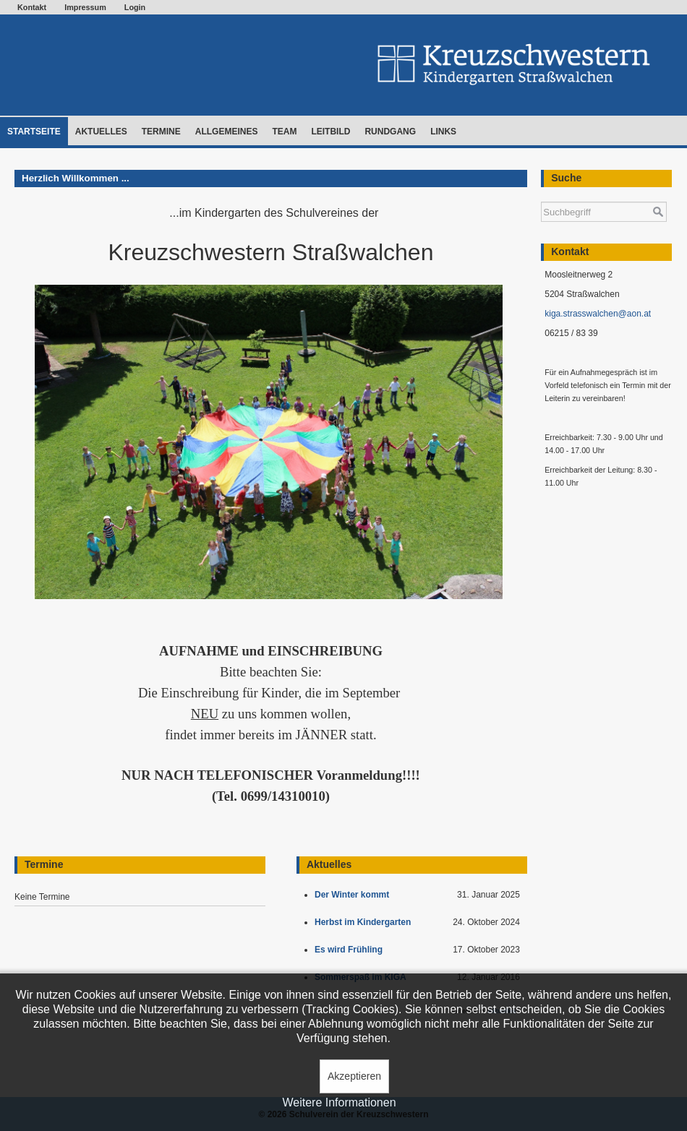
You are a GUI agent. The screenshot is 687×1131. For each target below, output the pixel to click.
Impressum (85, 7)
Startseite (34, 131)
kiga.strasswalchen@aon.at (598, 314)
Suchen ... (541, 194)
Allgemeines (226, 131)
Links (443, 131)
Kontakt (31, 7)
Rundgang (390, 131)
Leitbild (330, 131)
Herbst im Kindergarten (366, 922)
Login (134, 7)
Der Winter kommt (354, 895)
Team (284, 131)
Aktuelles (101, 131)
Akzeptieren (354, 1076)
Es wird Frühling (351, 950)
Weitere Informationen (339, 1102)
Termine (161, 131)
